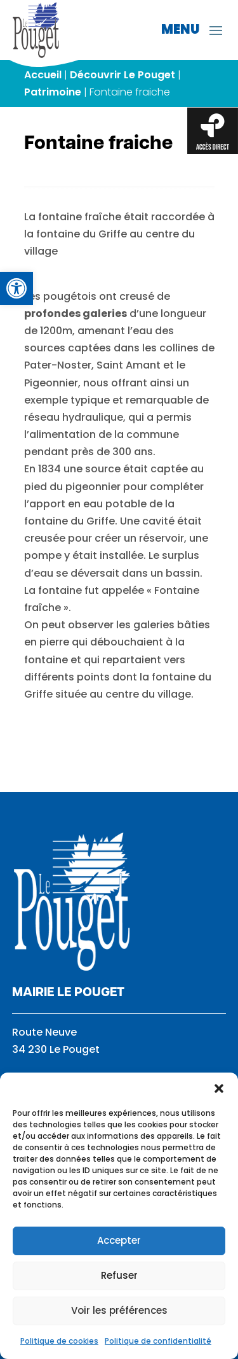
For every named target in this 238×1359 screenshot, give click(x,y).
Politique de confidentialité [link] (158, 1340)
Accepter (119, 1240)
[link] (16, 288)
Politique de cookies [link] (59, 1340)
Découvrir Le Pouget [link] (122, 74)
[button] (219, 1088)
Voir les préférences (119, 1310)
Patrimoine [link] (52, 92)
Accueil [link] (43, 74)
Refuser (119, 1275)
